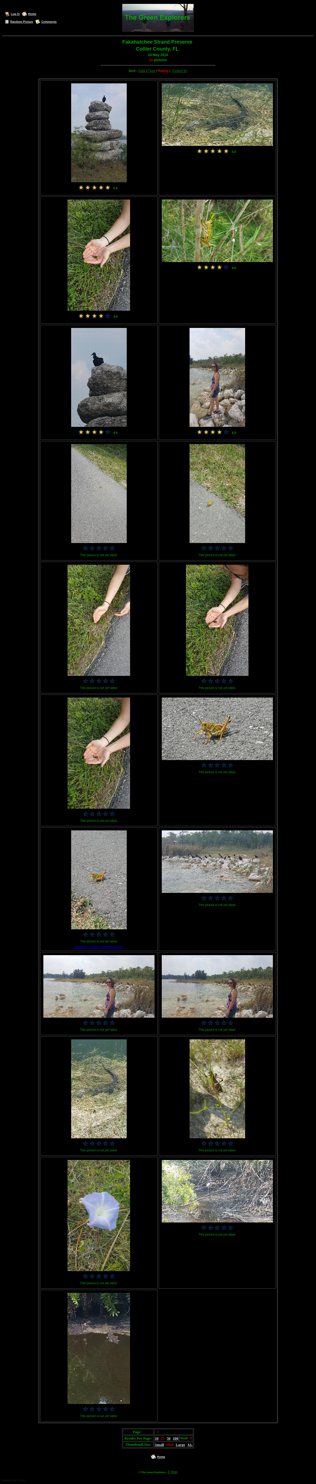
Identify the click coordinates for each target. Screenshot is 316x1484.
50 (168, 1438)
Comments (49, 21)
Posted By (179, 71)
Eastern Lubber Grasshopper (99, 947)
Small (159, 1445)
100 (175, 1438)
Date (141, 71)
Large (180, 1445)
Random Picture (21, 21)
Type (151, 71)
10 (156, 1438)
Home (32, 14)
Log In (15, 14)
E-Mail (172, 1472)
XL (190, 1445)
